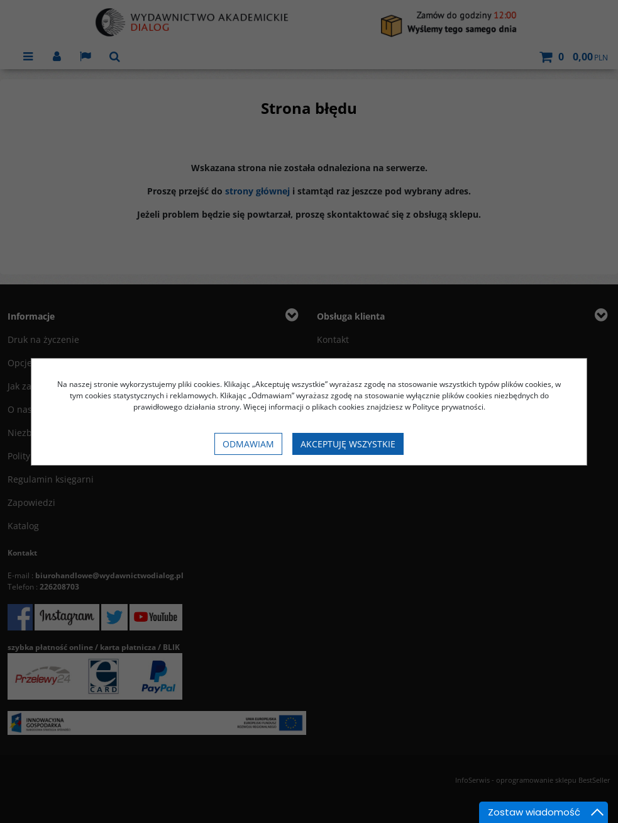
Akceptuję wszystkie (348, 444)
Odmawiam (248, 444)
